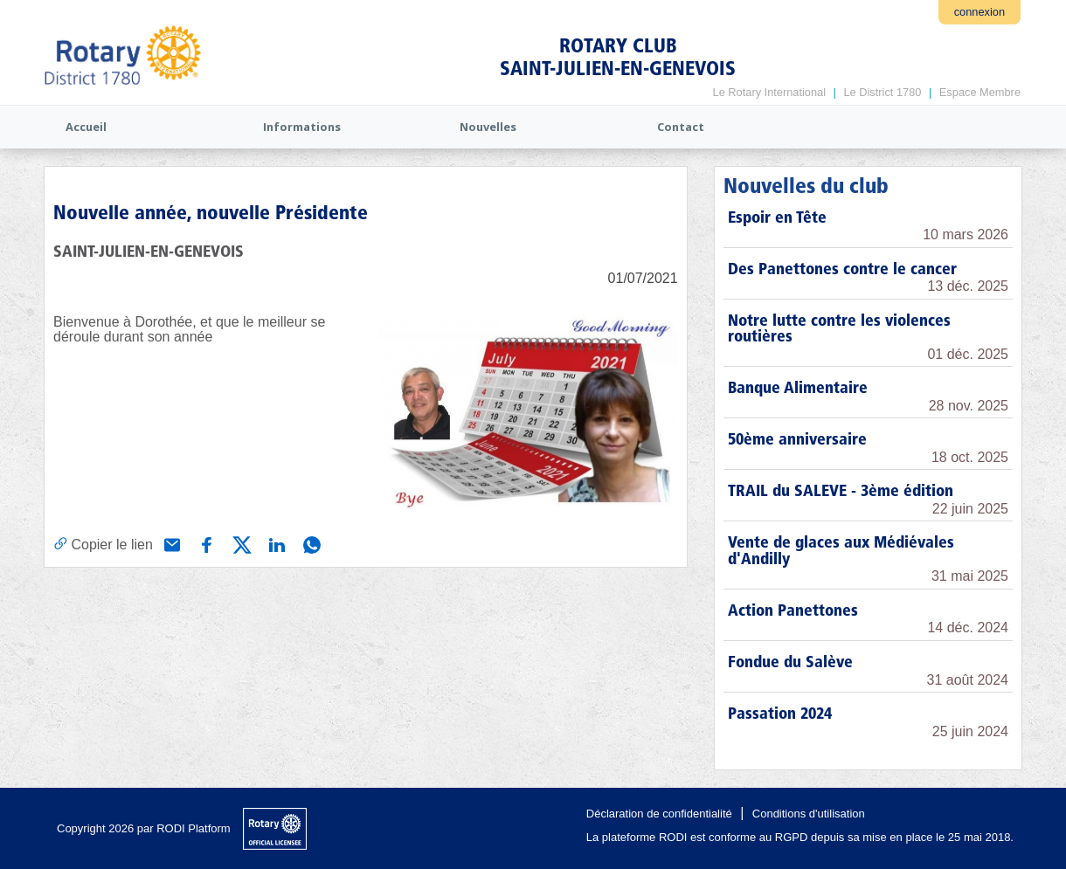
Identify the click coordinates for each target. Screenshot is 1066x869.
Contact (680, 126)
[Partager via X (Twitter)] (240, 543)
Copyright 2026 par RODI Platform (144, 828)
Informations (302, 126)
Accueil (86, 126)
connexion (979, 11)
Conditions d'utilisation (808, 813)
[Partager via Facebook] (205, 543)
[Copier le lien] (103, 544)
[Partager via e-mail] (170, 543)
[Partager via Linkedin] (275, 543)
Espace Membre (980, 92)
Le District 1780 (882, 92)
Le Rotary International (769, 92)
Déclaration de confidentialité (659, 813)
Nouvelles (488, 126)
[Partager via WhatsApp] (310, 543)
